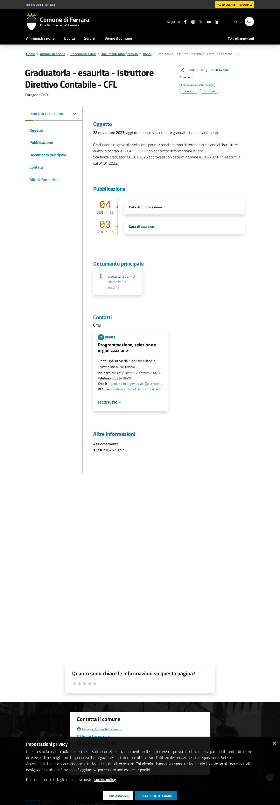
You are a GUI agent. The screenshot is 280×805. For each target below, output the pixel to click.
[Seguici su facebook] (184, 21)
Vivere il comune (118, 38)
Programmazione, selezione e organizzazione (127, 347)
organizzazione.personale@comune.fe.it (135, 383)
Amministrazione (40, 38)
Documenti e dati (83, 54)
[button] (53, 114)
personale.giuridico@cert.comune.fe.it (132, 389)
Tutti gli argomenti (241, 38)
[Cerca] (249, 21)
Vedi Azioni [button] (216, 70)
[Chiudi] (274, 742)
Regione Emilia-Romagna (40, 5)
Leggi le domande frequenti (99, 729)
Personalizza (118, 795)
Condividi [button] (191, 70)
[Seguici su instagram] (191, 21)
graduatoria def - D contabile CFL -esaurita (121, 282)
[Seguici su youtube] (207, 21)
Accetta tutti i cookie (156, 795)
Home (30, 54)
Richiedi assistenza (93, 736)
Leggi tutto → (110, 402)
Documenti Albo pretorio (119, 54)
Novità (69, 38)
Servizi (89, 38)
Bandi (147, 54)
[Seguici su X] (199, 21)
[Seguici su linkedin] (215, 21)
